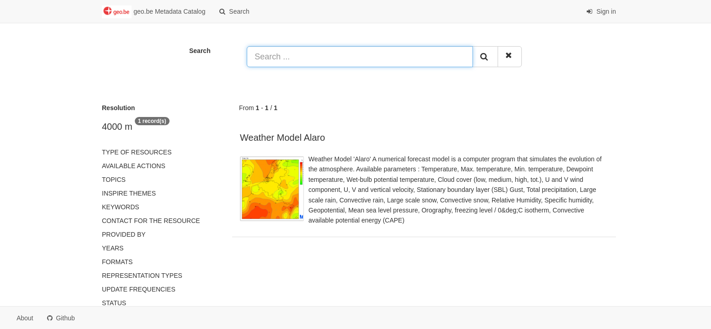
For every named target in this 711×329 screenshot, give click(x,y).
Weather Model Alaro (282, 138)
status (114, 303)
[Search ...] (360, 56)
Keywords (120, 207)
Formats (117, 261)
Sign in (601, 11)
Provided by (124, 234)
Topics (114, 179)
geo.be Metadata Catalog (153, 11)
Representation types (142, 275)
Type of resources (136, 152)
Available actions (133, 166)
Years (112, 248)
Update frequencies (138, 289)
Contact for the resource (151, 220)
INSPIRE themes (129, 193)
